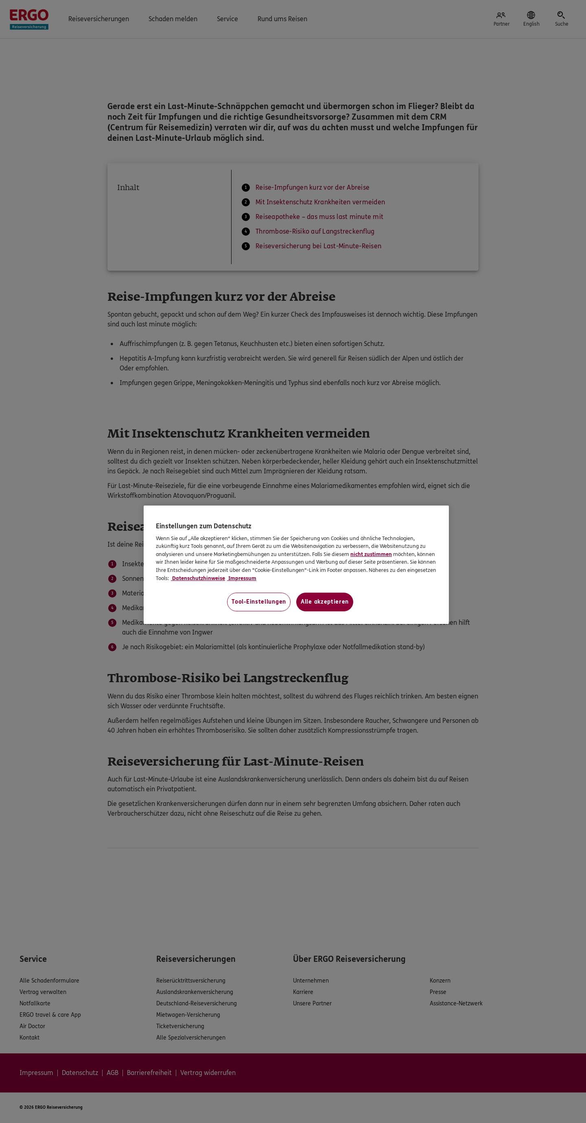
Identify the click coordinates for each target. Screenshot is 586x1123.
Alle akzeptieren (325, 601)
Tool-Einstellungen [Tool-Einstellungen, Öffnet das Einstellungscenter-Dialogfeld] (259, 601)
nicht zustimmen (371, 554)
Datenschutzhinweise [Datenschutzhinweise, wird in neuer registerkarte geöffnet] (198, 578)
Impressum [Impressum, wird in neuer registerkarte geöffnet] (241, 578)
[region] (296, 565)
